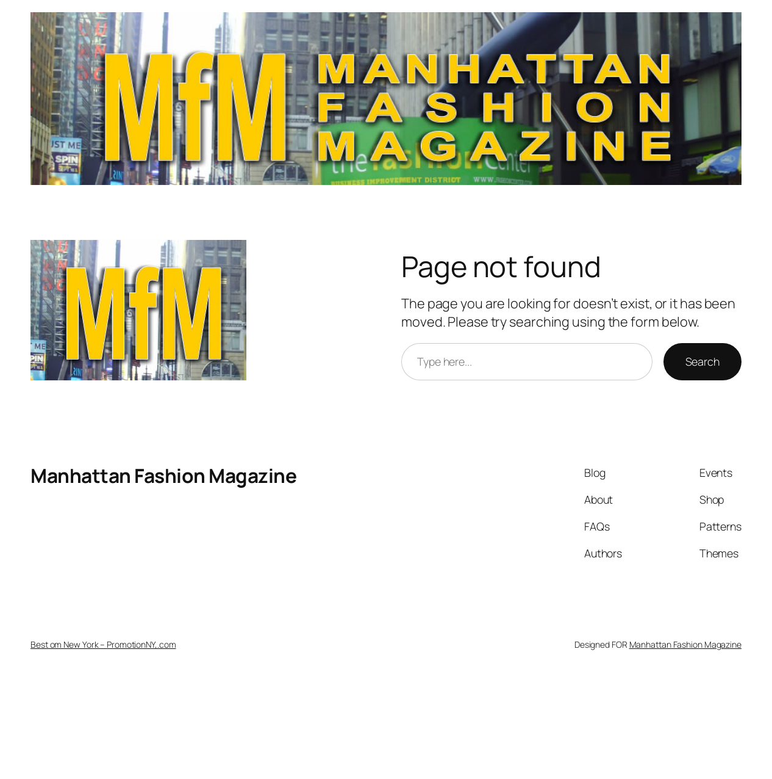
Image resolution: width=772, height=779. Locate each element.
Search (702, 361)
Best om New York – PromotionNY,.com (103, 644)
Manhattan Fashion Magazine (163, 475)
